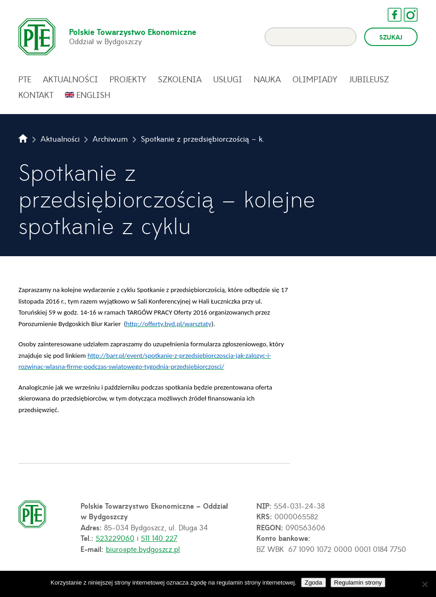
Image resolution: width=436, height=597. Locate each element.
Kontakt (35, 94)
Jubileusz (369, 79)
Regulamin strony (358, 582)
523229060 (115, 538)
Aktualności (70, 79)
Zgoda (313, 582)
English (93, 94)
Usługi (227, 79)
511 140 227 (159, 538)
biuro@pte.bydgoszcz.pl (143, 549)
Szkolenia (180, 79)
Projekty (128, 79)
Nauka (267, 79)
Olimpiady (314, 79)
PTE (24, 79)
